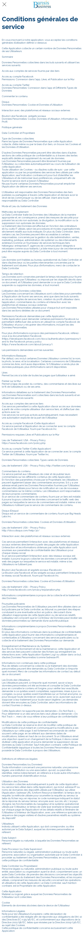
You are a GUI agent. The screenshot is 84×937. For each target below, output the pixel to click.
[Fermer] (4, 4)
